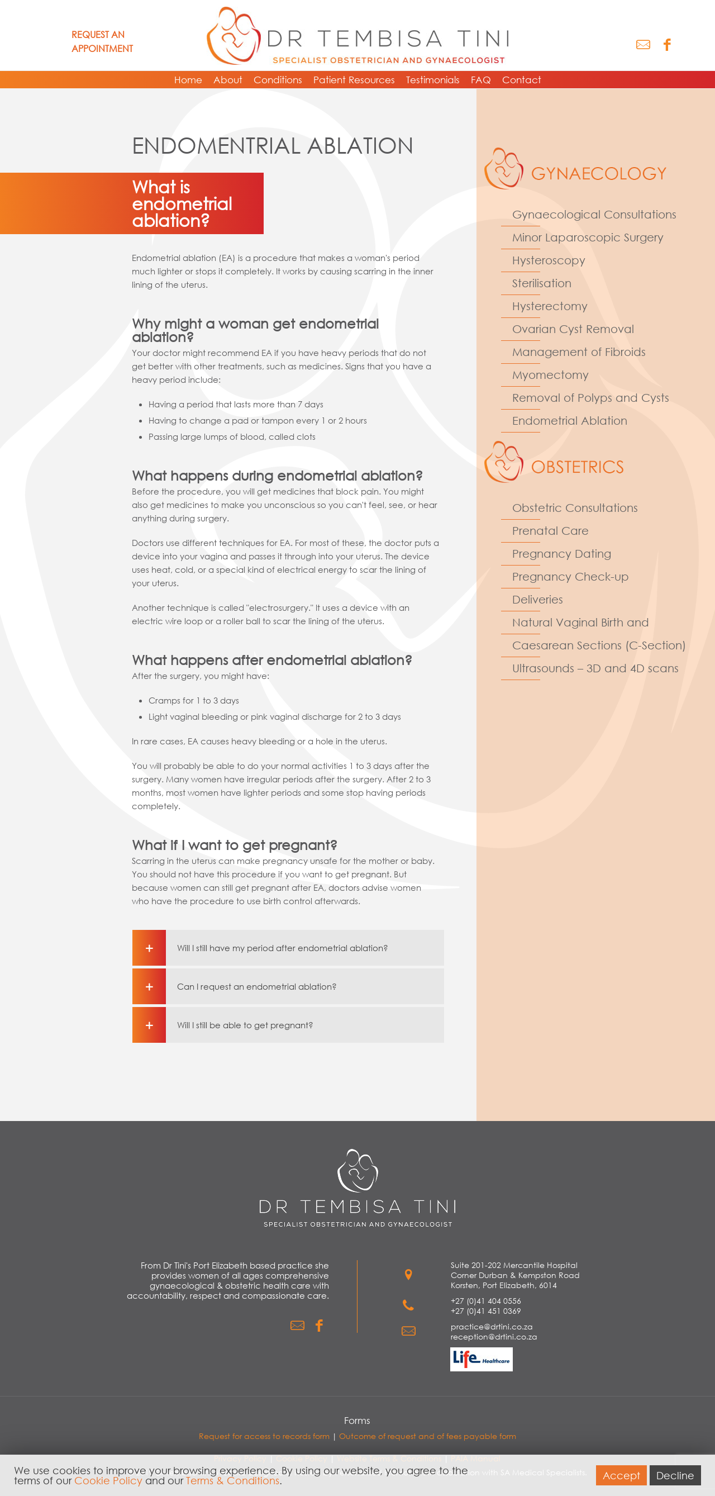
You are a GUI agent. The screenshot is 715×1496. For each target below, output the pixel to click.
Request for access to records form (264, 1436)
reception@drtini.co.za (494, 1336)
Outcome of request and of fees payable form (427, 1436)
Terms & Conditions (232, 1480)
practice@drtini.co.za (492, 1326)
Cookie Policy (108, 1480)
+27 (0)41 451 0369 (486, 1310)
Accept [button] (621, 1475)
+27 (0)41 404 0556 (486, 1300)
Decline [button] (675, 1475)
